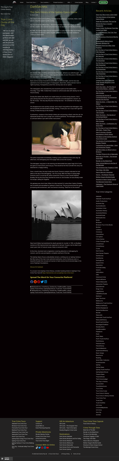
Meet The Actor (100, 298)
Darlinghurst (100, 260)
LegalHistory (100, 291)
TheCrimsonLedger (102, 379)
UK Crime (99, 405)
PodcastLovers (100, 343)
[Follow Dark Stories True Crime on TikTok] (37, 448)
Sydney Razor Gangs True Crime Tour (22, 438)
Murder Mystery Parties (42, 434)
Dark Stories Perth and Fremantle (69, 447)
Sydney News (100, 367)
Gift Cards (62, 423)
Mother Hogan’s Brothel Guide (105, 177)
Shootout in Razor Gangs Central (106, 179)
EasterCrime (100, 263)
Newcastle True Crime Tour (20, 434)
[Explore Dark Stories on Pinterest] (42, 448)
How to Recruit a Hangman (104, 172)
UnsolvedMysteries (102, 407)
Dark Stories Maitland (66, 441)
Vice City (98, 412)
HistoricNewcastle (101, 282)
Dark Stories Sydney (65, 449)
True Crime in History (102, 393)
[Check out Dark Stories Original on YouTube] (47, 448)
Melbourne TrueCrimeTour (104, 303)
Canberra (99, 229)
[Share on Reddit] (35, 283)
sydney (69, 290)
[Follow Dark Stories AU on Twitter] (39, 448)
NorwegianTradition (102, 324)
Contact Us (39, 423)
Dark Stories (99, 251)
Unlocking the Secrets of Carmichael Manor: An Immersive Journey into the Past (106, 97)
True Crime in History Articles (105, 396)
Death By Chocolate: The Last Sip (106, 21)
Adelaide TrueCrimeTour (103, 199)
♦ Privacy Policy (65, 454)
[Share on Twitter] (42, 283)
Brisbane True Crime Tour (19, 426)
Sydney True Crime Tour (19, 441)
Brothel (98, 227)
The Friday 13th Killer (102, 170)
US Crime (99, 410)
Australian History (101, 210)
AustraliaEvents (101, 206)
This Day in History (102, 381)
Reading (98, 358)
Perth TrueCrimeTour (102, 339)
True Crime (99, 388)
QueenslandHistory (102, 350)
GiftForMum (99, 272)
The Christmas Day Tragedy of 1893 (107, 167)
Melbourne (99, 301)
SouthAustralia (100, 362)
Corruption (99, 237)
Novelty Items (100, 327)
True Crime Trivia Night (42, 441)
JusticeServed (100, 286)
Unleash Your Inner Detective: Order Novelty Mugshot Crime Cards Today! (105, 82)
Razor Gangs (100, 353)
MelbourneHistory (101, 305)
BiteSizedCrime (36, 287)
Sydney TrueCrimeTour (36, 289)
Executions (99, 265)
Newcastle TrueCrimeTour (104, 317)
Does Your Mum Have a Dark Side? (106, 15)
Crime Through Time (102, 241)
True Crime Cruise (101, 391)
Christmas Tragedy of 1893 (91, 436)
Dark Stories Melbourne (66, 443)
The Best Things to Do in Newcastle (107, 154)
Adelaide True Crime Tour (19, 423)
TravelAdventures (101, 386)
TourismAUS (99, 384)
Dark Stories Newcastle (66, 445)
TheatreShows (100, 377)
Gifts (70, 2)
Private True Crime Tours (43, 436)
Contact (95, 2)
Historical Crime (101, 277)
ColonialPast (100, 234)
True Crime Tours (32, 2)
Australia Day (100, 203)
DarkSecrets (53, 287)
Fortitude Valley (101, 267)
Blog (87, 2)
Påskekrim (99, 331)
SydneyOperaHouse (49, 289)
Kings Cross (99, 289)
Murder (98, 312)
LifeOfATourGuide (101, 293)
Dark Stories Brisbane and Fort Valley (70, 438)
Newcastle (99, 315)
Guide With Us (40, 426)
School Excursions (41, 438)
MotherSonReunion (102, 310)
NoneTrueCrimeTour (102, 322)
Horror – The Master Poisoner (105, 175)
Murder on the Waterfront (104, 161)
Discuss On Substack (36, 267)
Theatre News (100, 374)
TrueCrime (59, 289)
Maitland (98, 296)
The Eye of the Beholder (90, 434)
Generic (98, 270)
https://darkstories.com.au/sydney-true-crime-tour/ (58, 273)
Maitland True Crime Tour (19, 430)
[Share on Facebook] (31, 283)
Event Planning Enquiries (43, 428)
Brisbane (98, 222)
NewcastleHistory (101, 320)
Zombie (98, 415)
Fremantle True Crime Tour (20, 428)
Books (98, 220)
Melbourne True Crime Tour (20, 432)
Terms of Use (76, 454)
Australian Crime (101, 208)
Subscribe (103, 2)
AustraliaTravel (100, 215)
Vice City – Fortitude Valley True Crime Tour (23, 447)
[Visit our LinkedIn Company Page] (45, 448)
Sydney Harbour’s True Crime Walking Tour (23, 443)
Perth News (99, 336)
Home (21, 2)
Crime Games (100, 239)
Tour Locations (46, 2)
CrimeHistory (45, 287)
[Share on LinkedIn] (45, 283)
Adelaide (98, 196)
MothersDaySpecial (102, 308)
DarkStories (99, 258)
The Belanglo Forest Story (104, 182)
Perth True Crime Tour (18, 436)
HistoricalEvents (101, 279)
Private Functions (59, 2)
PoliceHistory (100, 346)
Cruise (98, 248)
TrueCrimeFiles (67, 289)
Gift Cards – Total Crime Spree (68, 428)
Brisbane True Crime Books (104, 225)
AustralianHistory (101, 213)
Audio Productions (101, 201)
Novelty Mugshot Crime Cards (68, 430)
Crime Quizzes (79, 2)
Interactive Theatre (102, 284)
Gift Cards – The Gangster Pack (68, 426)
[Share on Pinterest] (38, 283)
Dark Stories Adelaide (66, 436)
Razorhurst (99, 355)
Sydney (69, 287)
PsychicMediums (101, 348)
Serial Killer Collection (102, 360)
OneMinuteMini (61, 287)
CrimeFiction (100, 244)
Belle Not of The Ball (89, 430)
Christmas (99, 232)
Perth (97, 334)
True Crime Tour (101, 398)
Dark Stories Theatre (102, 253)
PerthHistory (100, 341)
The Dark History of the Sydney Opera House (53, 12)
